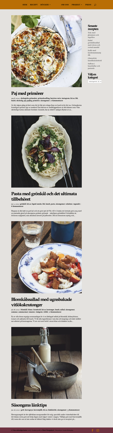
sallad (62, 310)
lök (76, 98)
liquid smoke (37, 204)
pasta (53, 204)
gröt (22, 410)
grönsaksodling (44, 98)
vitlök (45, 312)
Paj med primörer (27, 93)
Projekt (76, 5)
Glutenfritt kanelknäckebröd (95, 59)
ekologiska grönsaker (29, 98)
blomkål (24, 310)
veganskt (76, 204)
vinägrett (39, 312)
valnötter (69, 204)
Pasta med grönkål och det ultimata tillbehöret (44, 196)
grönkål (23, 204)
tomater (32, 312)
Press (88, 5)
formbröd (37, 310)
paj (25, 101)
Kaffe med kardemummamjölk (94, 52)
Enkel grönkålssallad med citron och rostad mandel (94, 43)
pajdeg (29, 101)
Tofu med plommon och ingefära (93, 35)
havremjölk (38, 410)
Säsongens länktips (29, 405)
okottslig (19, 101)
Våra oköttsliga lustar (20, 430)
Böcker (44, 5)
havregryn (29, 410)
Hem (25, 5)
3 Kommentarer (74, 410)
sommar (14, 312)
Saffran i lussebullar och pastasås (94, 65)
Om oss (65, 5)
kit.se (72, 98)
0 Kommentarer (57, 101)
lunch (13, 101)
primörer (36, 101)
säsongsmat (45, 101)
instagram (66, 98)
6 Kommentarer (17, 206)
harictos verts (55, 98)
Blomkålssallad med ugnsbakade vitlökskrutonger (41, 301)
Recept (34, 5)
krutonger (50, 310)
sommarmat (23, 312)
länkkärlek (52, 410)
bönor (30, 310)
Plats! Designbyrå (48, 430)
